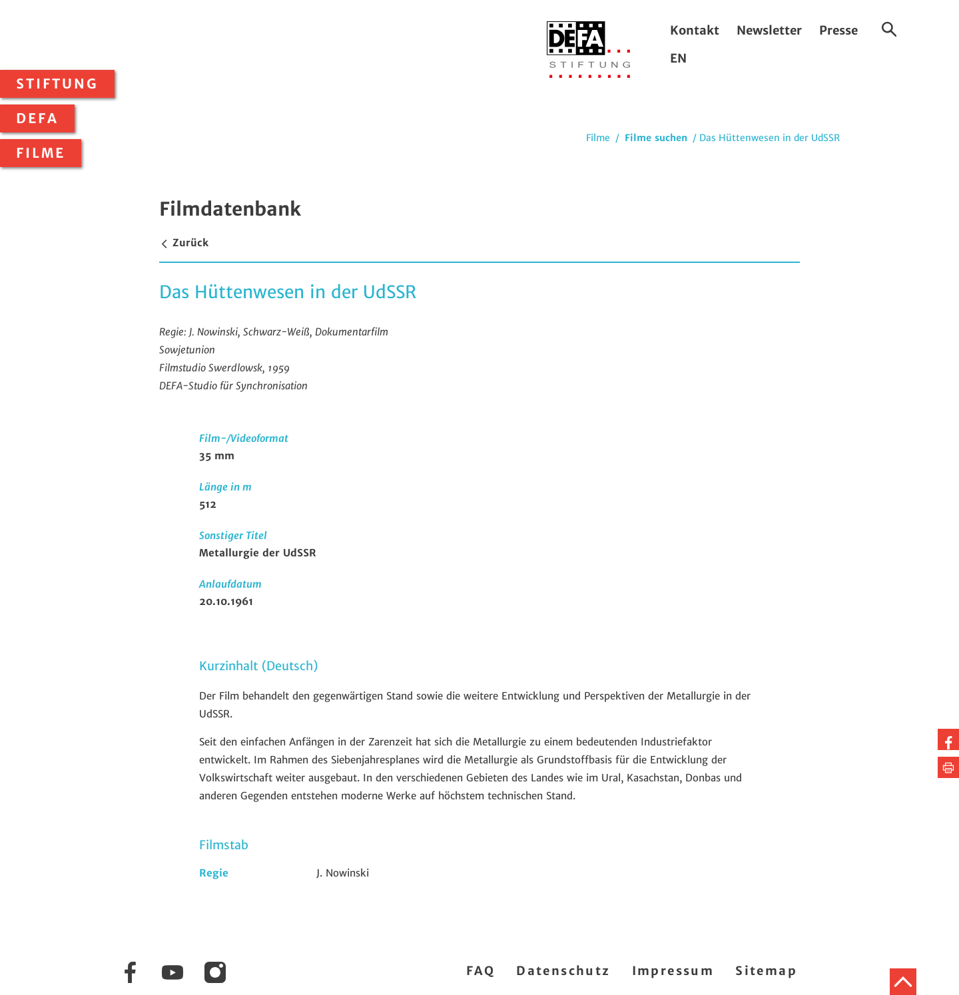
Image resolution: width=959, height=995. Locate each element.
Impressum (673, 970)
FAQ (480, 970)
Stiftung (57, 84)
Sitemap (766, 970)
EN (678, 58)
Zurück (183, 242)
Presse (838, 30)
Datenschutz (563, 970)
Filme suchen (656, 138)
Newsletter (769, 30)
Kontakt (694, 30)
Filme (40, 153)
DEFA (37, 118)
